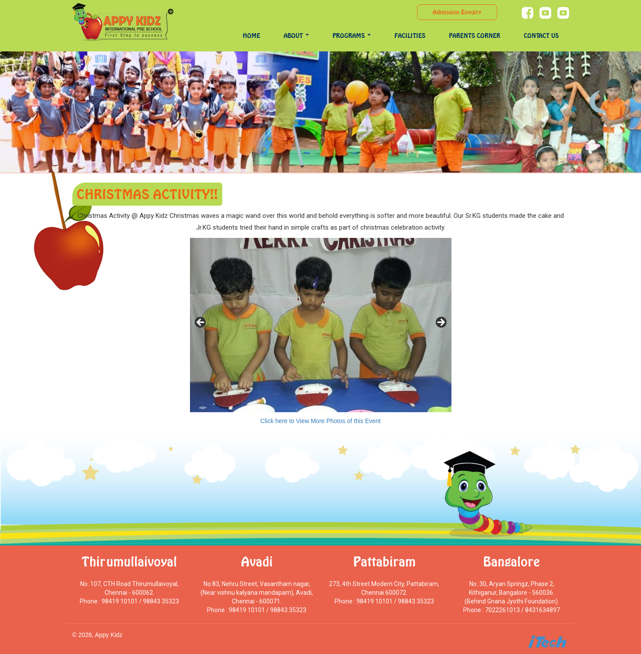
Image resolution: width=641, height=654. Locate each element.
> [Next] (440, 322)
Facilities (409, 35)
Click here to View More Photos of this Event (321, 420)
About (296, 35)
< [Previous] (200, 322)
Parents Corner (474, 35)
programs (351, 35)
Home (251, 35)
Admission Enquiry (457, 12)
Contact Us (541, 35)
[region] (320, 325)
